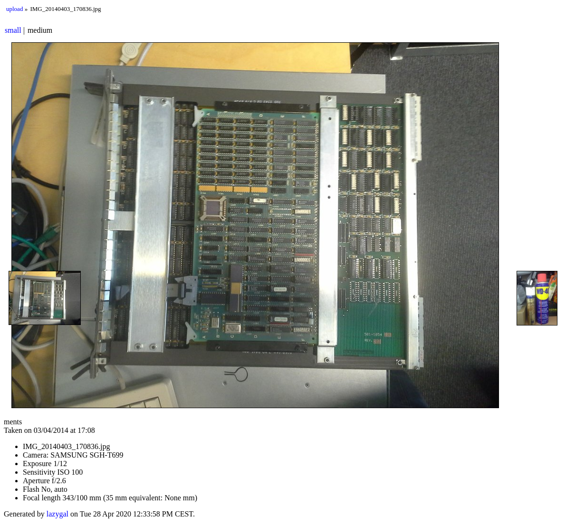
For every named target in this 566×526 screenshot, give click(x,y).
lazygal (57, 514)
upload (14, 8)
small (13, 30)
